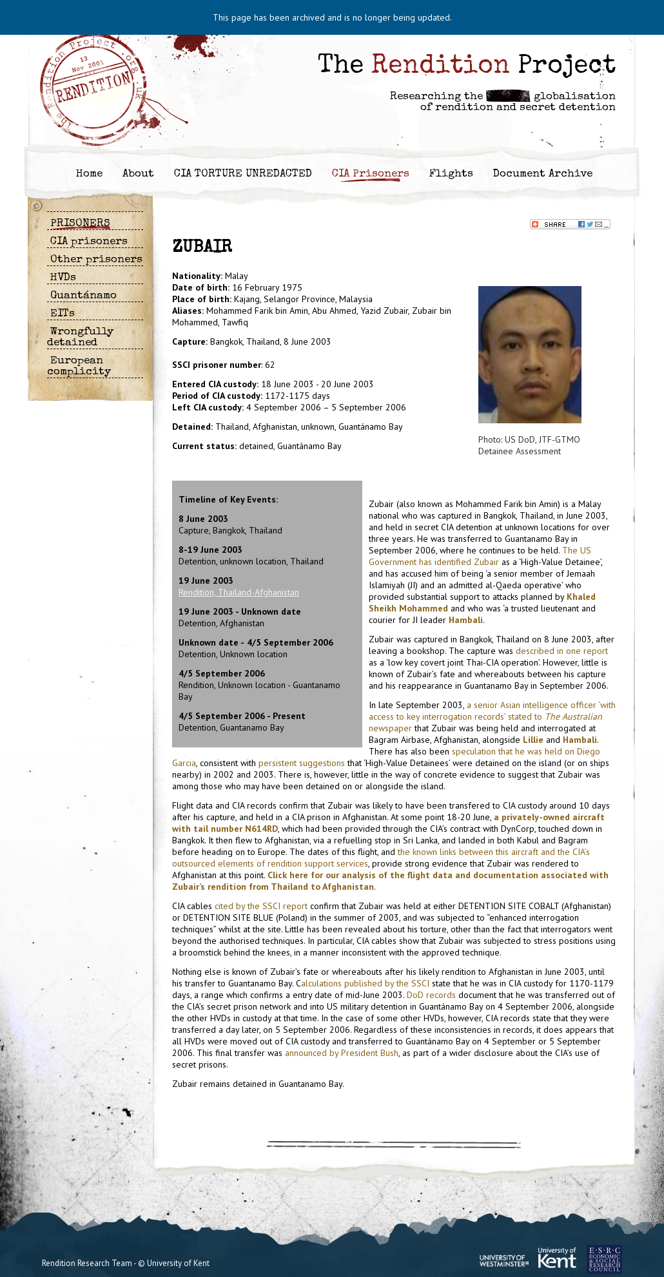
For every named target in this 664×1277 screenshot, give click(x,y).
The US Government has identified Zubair (480, 556)
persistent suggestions (302, 763)
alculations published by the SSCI (365, 983)
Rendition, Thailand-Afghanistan (239, 592)
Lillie (533, 739)
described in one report (562, 651)
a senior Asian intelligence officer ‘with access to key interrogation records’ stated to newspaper (492, 716)
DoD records (431, 995)
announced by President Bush (341, 1053)
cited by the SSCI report (261, 906)
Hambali (466, 620)
